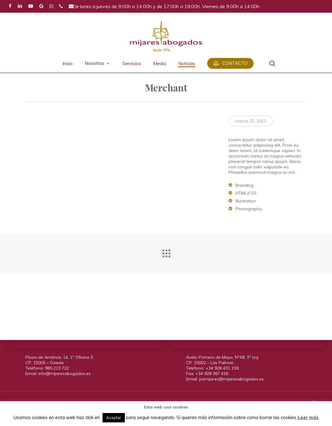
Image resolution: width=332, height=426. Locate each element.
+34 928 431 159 (222, 368)
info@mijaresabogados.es (64, 373)
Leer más (308, 417)
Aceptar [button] (113, 417)
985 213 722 (57, 368)
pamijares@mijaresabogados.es (231, 379)
